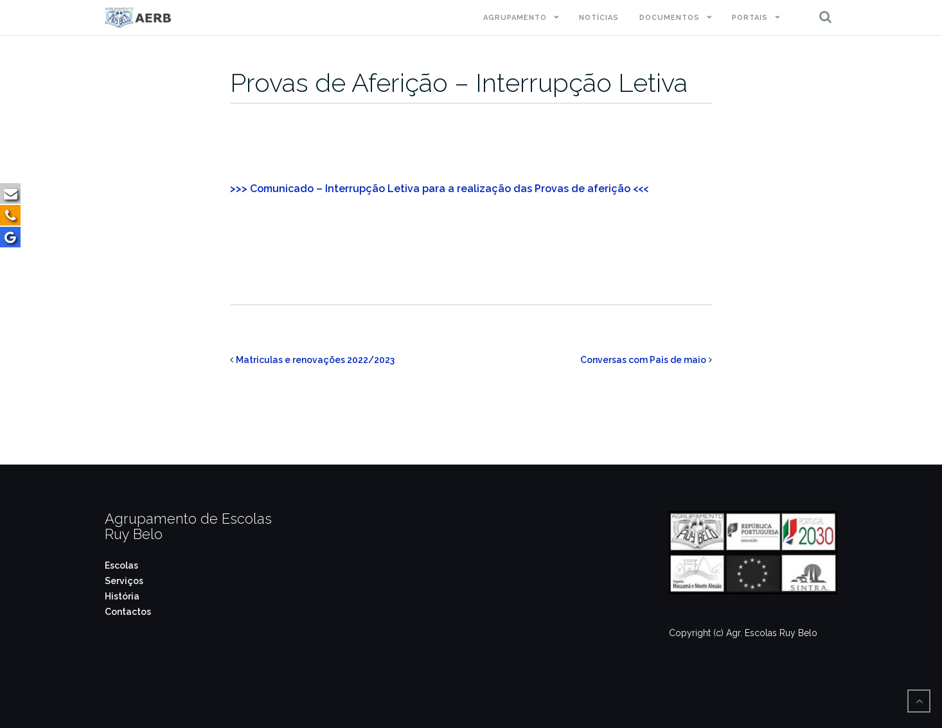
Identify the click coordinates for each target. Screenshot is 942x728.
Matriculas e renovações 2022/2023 (315, 360)
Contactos (128, 612)
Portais (750, 17)
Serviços (124, 581)
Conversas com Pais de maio (643, 360)
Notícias (599, 17)
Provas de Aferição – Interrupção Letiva (459, 82)
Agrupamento (515, 17)
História (122, 596)
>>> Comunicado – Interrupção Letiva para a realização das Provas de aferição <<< (439, 188)
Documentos (669, 17)
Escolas (121, 565)
